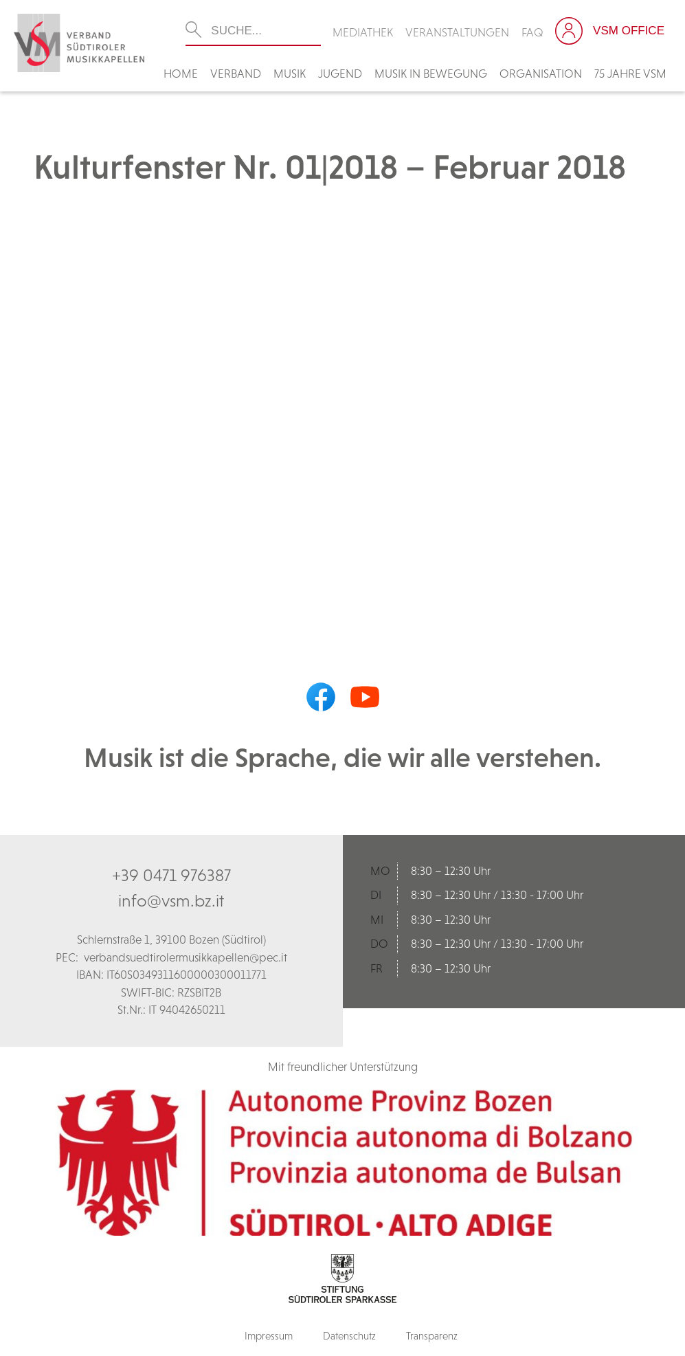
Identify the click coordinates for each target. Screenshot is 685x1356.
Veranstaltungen (457, 32)
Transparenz (432, 1336)
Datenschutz (349, 1336)
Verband (235, 73)
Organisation (540, 73)
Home (181, 73)
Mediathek (363, 32)
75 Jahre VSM (630, 73)
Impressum (269, 1336)
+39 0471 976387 (171, 875)
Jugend (340, 73)
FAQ (532, 32)
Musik (289, 73)
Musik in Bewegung (430, 73)
